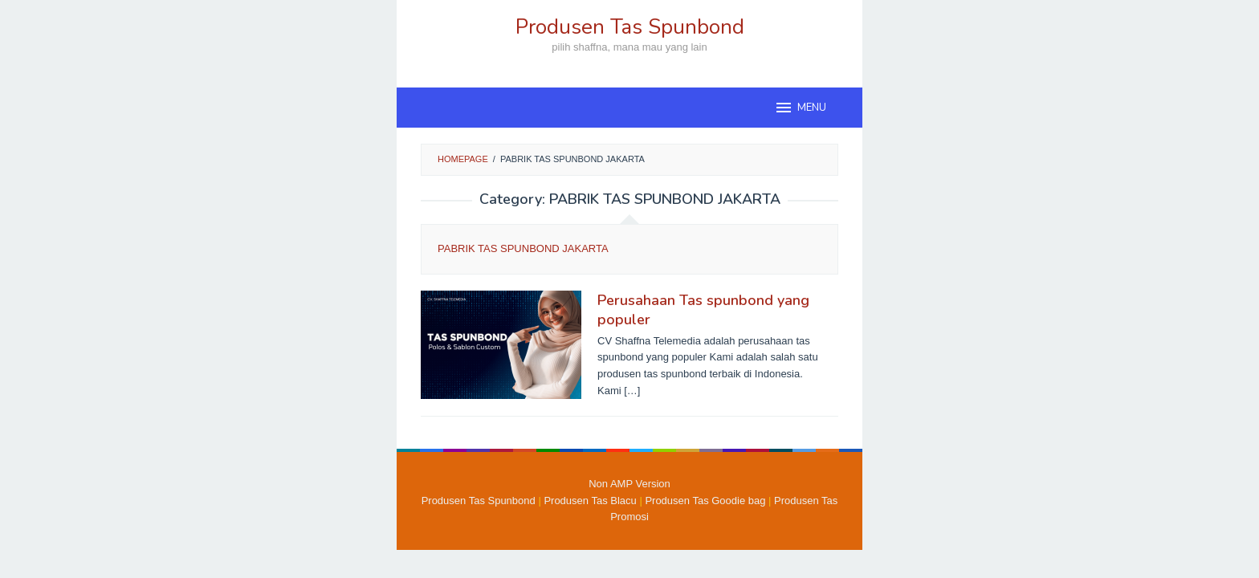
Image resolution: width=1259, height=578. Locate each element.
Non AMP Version (629, 484)
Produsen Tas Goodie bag (705, 501)
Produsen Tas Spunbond (629, 27)
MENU (800, 107)
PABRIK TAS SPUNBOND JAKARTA (523, 248)
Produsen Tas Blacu (590, 501)
